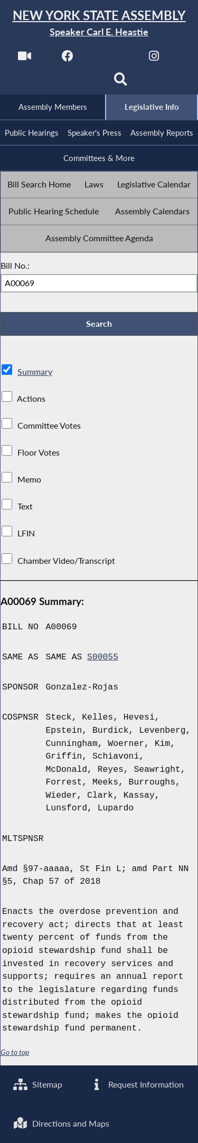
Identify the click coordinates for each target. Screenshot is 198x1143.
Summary (34, 371)
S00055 (102, 657)
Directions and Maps (61, 1123)
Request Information (136, 1084)
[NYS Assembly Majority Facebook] (68, 59)
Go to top (15, 1052)
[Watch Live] (24, 59)
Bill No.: (15, 265)
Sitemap (37, 1084)
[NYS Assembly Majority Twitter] (111, 59)
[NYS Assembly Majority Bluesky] (77, 83)
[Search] (121, 83)
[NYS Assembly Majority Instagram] (154, 59)
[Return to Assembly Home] (99, 23)
